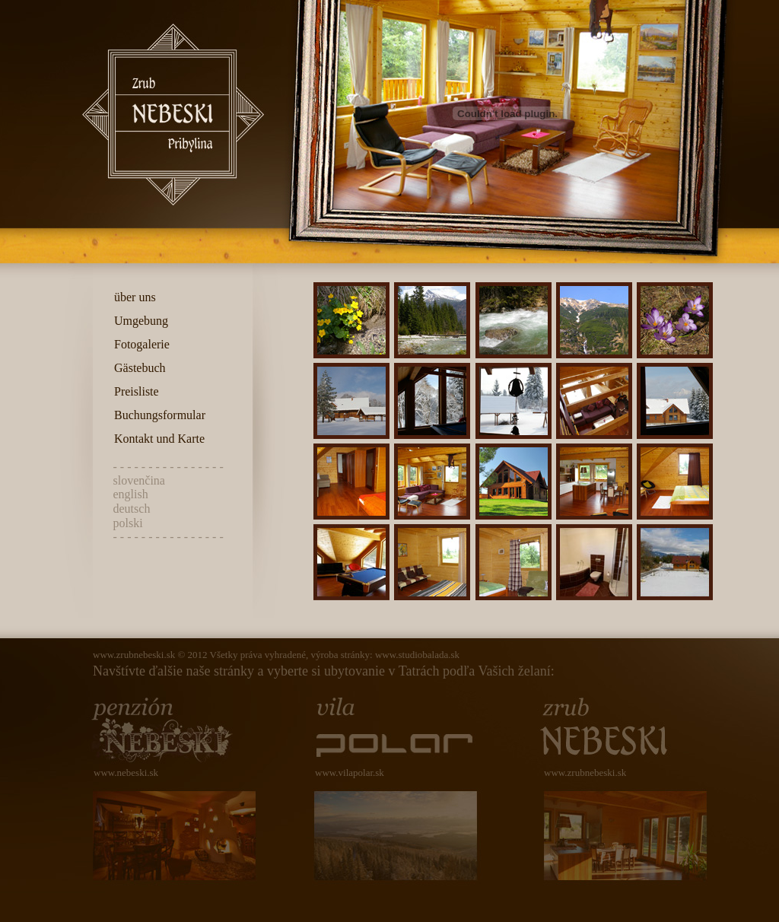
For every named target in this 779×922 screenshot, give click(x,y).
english (130, 494)
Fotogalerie (139, 344)
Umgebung (138, 320)
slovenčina (139, 480)
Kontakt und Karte (156, 438)
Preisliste (133, 391)
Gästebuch (137, 367)
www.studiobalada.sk (417, 654)
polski (128, 523)
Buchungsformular (156, 415)
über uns (132, 297)
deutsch (132, 508)
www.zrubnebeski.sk (134, 654)
